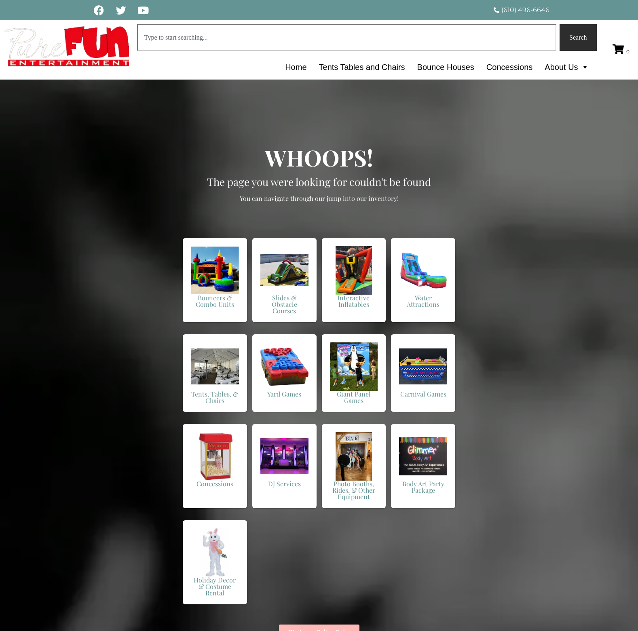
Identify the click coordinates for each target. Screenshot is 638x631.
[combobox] (346, 37)
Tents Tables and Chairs (362, 67)
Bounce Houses (445, 67)
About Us (566, 67)
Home (295, 67)
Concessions (509, 67)
